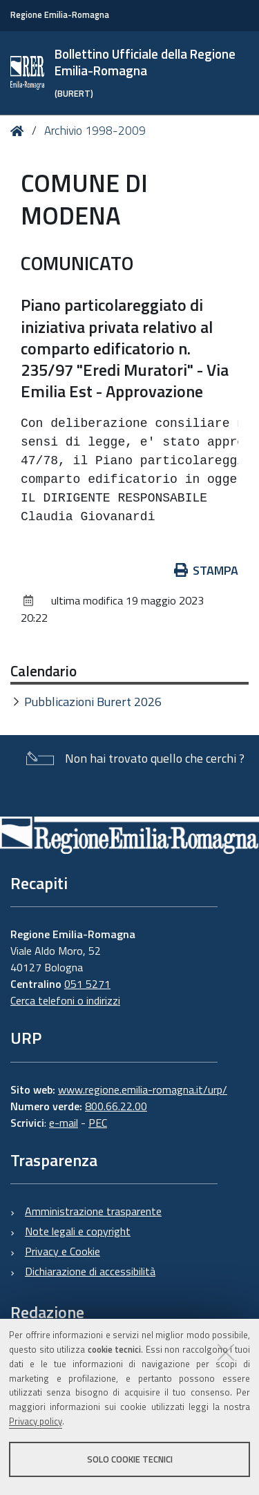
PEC (97, 1122)
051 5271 (87, 983)
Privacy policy (35, 1421)
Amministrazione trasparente (93, 1211)
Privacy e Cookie (62, 1251)
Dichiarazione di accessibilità (90, 1271)
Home (19, 131)
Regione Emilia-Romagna (59, 14)
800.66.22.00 (116, 1106)
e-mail (63, 1122)
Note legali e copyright (78, 1231)
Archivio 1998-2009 (95, 131)
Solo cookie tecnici (130, 1459)
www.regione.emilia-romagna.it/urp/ (142, 1089)
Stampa (206, 570)
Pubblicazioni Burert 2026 (93, 701)
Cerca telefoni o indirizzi (65, 1000)
